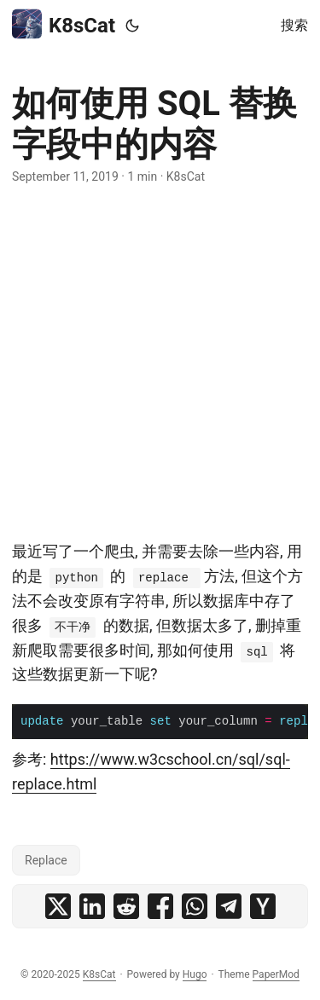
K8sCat (63, 24)
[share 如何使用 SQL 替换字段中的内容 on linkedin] (92, 906)
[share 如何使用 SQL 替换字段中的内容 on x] (58, 906)
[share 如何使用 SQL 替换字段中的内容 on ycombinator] (263, 906)
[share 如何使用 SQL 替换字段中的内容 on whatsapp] (194, 906)
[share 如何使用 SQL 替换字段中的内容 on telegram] (228, 906)
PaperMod (276, 974)
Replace (46, 860)
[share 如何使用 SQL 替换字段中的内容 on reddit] (126, 906)
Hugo (195, 974)
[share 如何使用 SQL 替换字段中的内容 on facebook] (160, 906)
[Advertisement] (160, 363)
